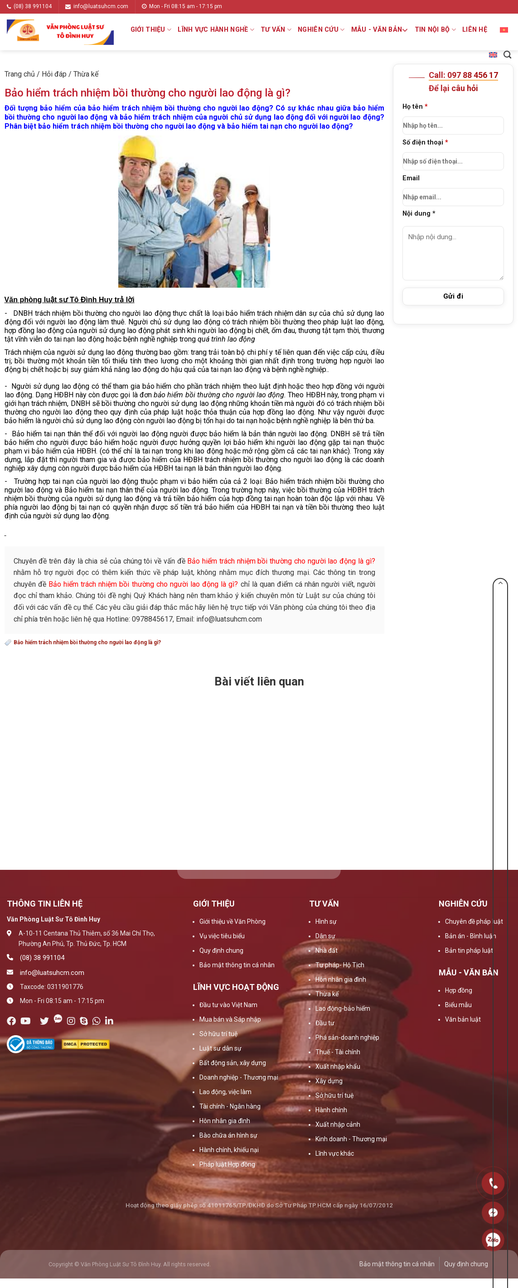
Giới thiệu (151, 29)
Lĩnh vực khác (334, 1153)
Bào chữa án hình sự (228, 1135)
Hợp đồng (458, 990)
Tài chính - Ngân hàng (230, 1106)
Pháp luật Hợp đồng (227, 1164)
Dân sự (325, 936)
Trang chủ (20, 74)
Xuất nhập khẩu (337, 1066)
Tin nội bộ (435, 29)
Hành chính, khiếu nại (229, 1149)
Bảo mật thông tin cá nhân (237, 965)
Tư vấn (276, 29)
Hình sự (326, 921)
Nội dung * (419, 213)
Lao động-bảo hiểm (342, 1008)
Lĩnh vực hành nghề (216, 29)
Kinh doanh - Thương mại (351, 1139)
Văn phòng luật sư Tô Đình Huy (59, 300)
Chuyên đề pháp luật (474, 921)
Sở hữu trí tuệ (218, 1033)
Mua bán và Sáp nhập (230, 1019)
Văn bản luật (463, 1019)
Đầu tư (324, 1023)
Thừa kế (85, 74)
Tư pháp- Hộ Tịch (339, 965)
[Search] (507, 55)
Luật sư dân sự (220, 1048)
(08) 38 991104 (29, 6)
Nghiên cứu (321, 29)
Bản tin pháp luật (469, 950)
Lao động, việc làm (225, 1091)
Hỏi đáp (54, 74)
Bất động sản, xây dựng (232, 1062)
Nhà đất (326, 950)
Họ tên (453, 119)
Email (453, 190)
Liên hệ (474, 30)
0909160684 (493, 1240)
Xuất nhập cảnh (337, 1124)
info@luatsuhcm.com (96, 6)
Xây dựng (329, 1081)
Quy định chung (221, 950)
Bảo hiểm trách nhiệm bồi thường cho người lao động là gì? (87, 642)
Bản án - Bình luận (470, 936)
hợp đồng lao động (34, 330)
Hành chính (331, 1110)
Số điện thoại (453, 154)
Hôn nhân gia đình (224, 1120)
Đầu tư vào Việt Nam (228, 1004)
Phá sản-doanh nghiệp (347, 1037)
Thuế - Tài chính (337, 1052)
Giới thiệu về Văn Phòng (232, 921)
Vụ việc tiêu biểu (222, 936)
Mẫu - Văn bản (379, 29)
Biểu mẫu (458, 1004)
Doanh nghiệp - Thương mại (238, 1077)
